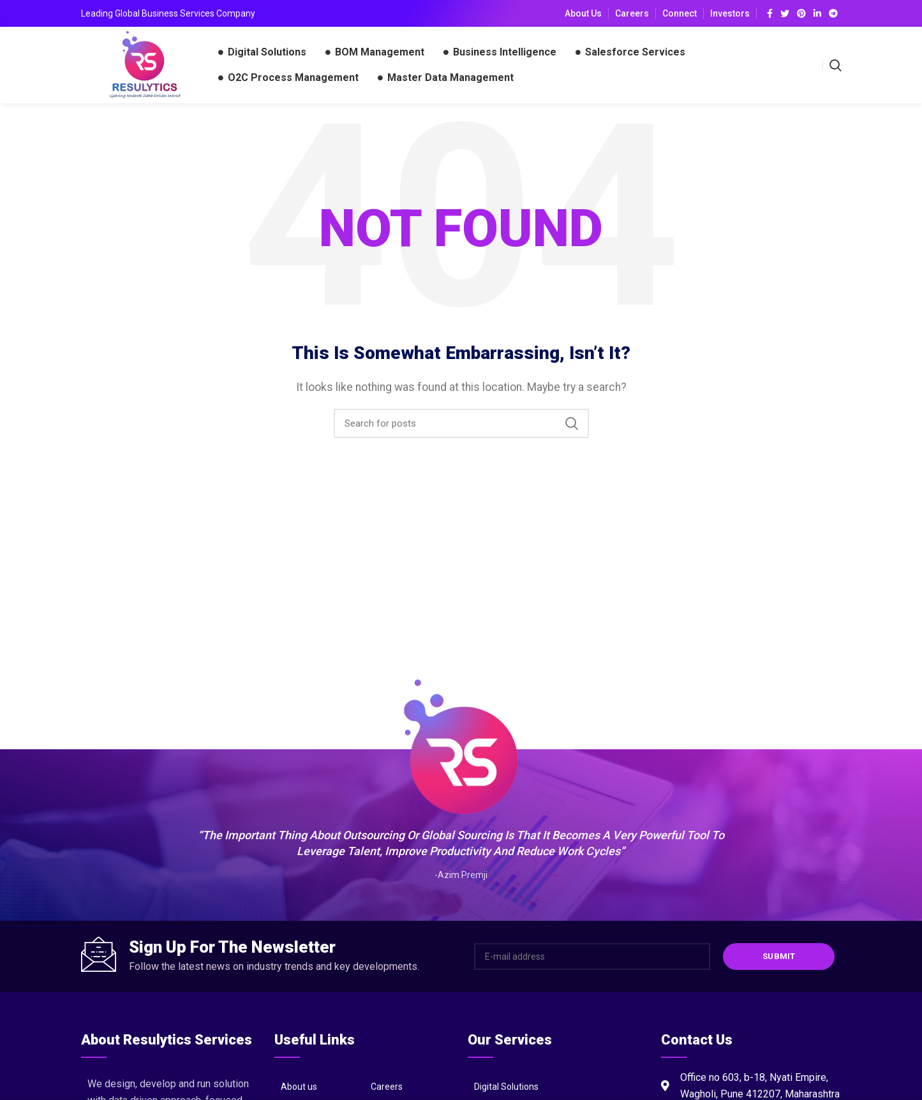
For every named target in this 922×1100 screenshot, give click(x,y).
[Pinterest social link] (801, 13)
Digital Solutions (506, 1087)
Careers (387, 1087)
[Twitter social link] (785, 13)
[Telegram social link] (833, 13)
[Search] (461, 423)
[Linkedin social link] (817, 13)
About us (299, 1087)
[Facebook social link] (770, 13)
